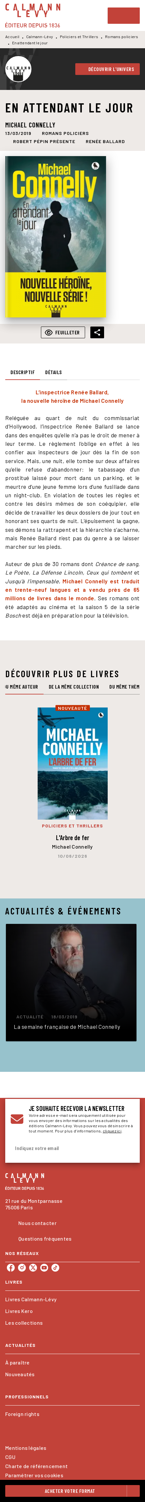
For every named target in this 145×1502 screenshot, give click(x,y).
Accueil (12, 36)
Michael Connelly (30, 125)
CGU (10, 1457)
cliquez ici (112, 1131)
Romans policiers (121, 36)
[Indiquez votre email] (64, 1148)
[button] (107, 69)
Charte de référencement (36, 1466)
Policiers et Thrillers (79, 36)
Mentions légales (25, 1448)
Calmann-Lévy (39, 36)
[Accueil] (32, 15)
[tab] (22, 372)
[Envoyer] (127, 1148)
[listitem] (10, 1267)
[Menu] (124, 15)
